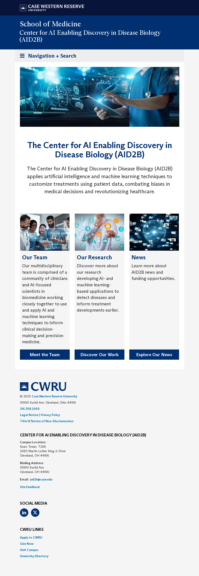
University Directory (34, 556)
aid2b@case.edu (41, 479)
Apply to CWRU (31, 537)
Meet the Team (45, 354)
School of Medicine (50, 24)
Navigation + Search (46, 56)
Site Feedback (30, 487)
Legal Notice (29, 415)
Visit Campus (29, 550)
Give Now (26, 544)
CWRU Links (32, 529)
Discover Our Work (99, 354)
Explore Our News (154, 354)
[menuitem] (99, 537)
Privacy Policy (50, 415)
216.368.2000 (30, 409)
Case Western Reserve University (54, 396)
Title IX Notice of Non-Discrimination (46, 421)
